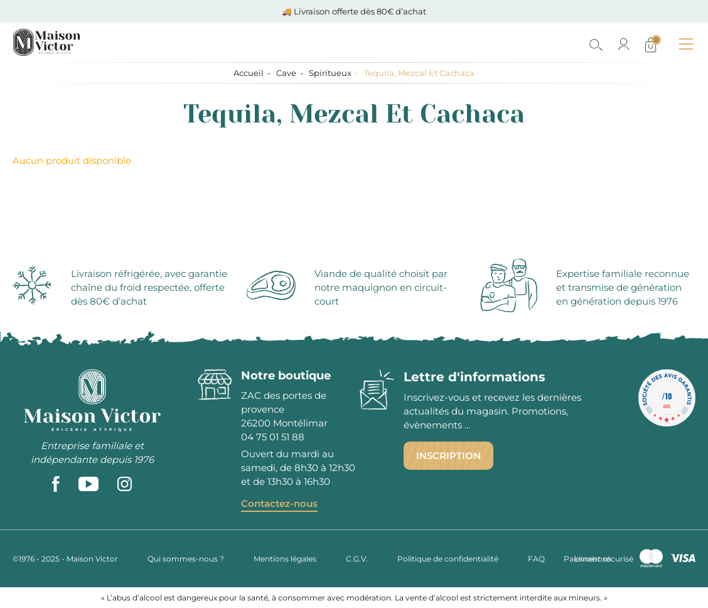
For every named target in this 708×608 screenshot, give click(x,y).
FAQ (536, 558)
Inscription (448, 456)
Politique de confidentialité (447, 558)
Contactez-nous (279, 503)
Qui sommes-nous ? (186, 558)
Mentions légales (285, 558)
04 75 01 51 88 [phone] (272, 437)
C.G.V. (357, 558)
